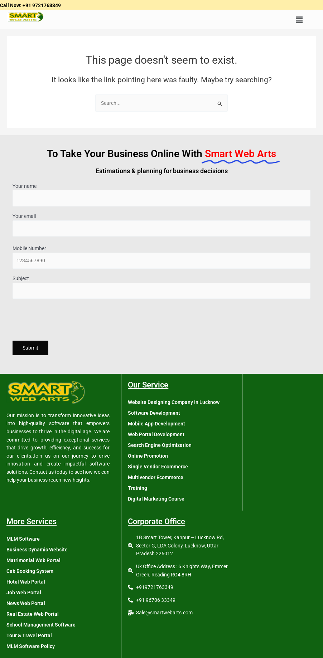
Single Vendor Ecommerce (158, 466)
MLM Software (23, 539)
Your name (161, 194)
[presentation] (67, 321)
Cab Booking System (29, 571)
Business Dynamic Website (37, 549)
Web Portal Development (156, 434)
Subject (161, 287)
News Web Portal (25, 603)
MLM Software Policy (30, 646)
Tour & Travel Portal (29, 635)
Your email (161, 225)
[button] (299, 20)
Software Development (154, 413)
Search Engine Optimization (160, 445)
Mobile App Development (156, 424)
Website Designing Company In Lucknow (174, 402)
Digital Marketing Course (156, 499)
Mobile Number (161, 257)
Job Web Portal (23, 592)
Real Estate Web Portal (32, 614)
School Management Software (41, 625)
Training (137, 488)
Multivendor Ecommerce (155, 477)
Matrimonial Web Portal (33, 560)
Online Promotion (148, 456)
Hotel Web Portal (25, 582)
